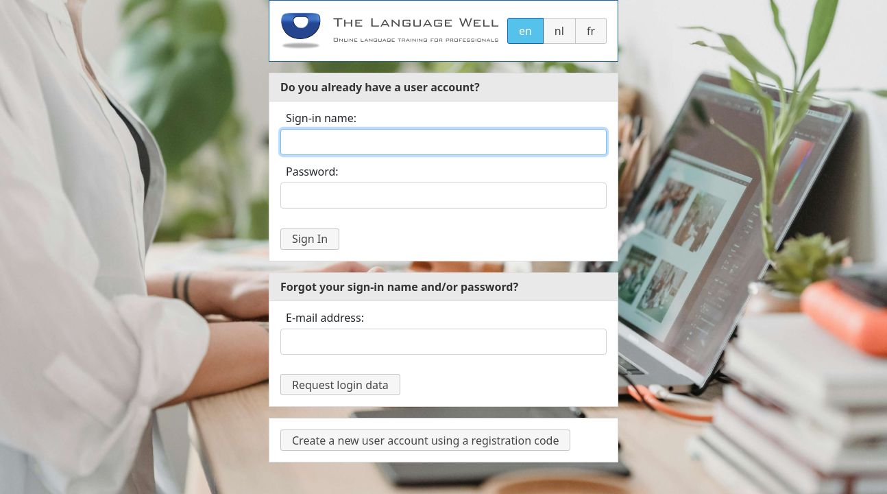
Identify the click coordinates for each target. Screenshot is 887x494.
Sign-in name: (321, 118)
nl (559, 30)
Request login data (340, 384)
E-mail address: (325, 317)
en (525, 30)
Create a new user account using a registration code (425, 440)
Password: (312, 171)
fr (591, 30)
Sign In (310, 238)
